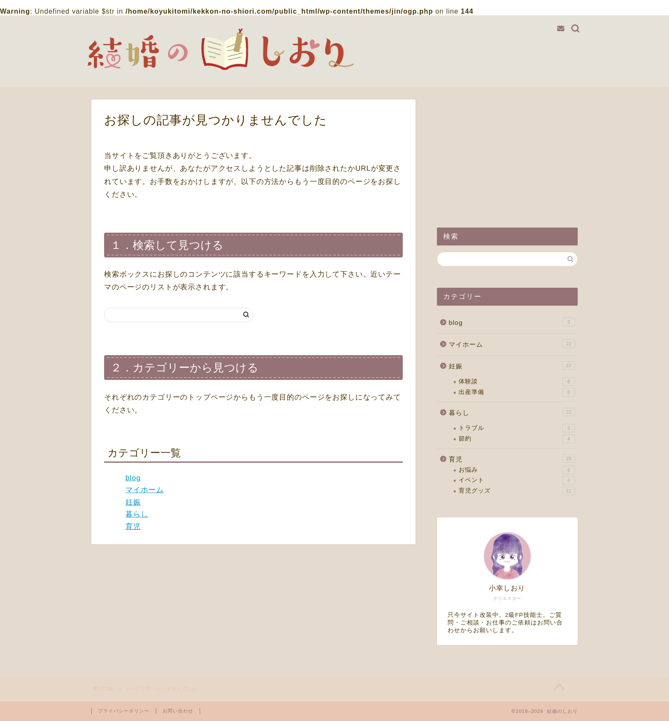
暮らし (136, 514)
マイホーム (144, 490)
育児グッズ (517, 491)
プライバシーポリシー (123, 710)
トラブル (517, 428)
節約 (517, 439)
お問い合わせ (178, 710)
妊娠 (133, 502)
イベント (517, 480)
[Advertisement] (507, 152)
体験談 (517, 381)
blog (133, 478)
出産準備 (517, 392)
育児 (133, 527)
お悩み (517, 470)
